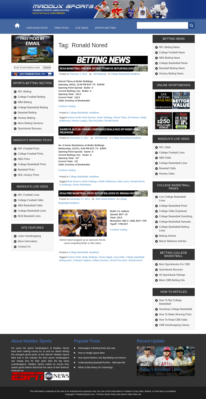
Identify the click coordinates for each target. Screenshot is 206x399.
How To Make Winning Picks (175, 314)
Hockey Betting (26, 118)
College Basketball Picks (32, 164)
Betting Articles (167, 235)
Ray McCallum (96, 120)
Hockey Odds (167, 173)
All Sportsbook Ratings (172, 274)
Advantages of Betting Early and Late (96, 348)
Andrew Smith (74, 117)
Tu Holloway (65, 184)
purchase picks (37, 27)
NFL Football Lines (28, 194)
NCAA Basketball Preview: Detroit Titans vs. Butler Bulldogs (97, 68)
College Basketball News (173, 63)
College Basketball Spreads (175, 221)
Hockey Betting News (171, 73)
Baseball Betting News (172, 68)
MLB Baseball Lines (29, 216)
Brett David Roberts (105, 199)
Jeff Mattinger (100, 74)
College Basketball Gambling (175, 216)
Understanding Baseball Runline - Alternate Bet (101, 362)
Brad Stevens (89, 117)
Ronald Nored (111, 120)
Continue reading (69, 106)
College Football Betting (31, 96)
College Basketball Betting (33, 107)
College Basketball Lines (32, 210)
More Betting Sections (30, 123)
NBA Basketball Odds (30, 205)
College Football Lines (172, 152)
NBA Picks (24, 159)
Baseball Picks (26, 169)
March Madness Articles (173, 241)
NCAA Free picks (118, 260)
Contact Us (24, 246)
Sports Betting (105, 27)
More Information (27, 241)
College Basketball (120, 74)
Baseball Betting (27, 112)
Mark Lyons (123, 181)
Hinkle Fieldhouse (107, 181)
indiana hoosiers (100, 260)
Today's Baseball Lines (160, 369)
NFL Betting (24, 91)
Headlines (135, 74)
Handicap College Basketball (175, 309)
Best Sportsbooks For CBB (174, 264)
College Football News (172, 52)
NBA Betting (25, 102)
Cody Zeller (119, 257)
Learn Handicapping (29, 236)
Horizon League (79, 120)
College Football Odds (30, 200)
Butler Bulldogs (104, 117)
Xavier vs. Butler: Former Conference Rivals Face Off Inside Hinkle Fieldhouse (100, 131)
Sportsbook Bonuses (30, 128)
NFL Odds (165, 147)
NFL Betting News (169, 47)
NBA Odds (165, 157)
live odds (81, 27)
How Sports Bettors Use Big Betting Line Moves (102, 357)
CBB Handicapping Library (174, 325)
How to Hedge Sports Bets (91, 353)
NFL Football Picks (28, 148)
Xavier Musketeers (82, 184)
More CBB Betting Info (172, 280)
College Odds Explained (173, 211)
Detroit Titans (120, 117)
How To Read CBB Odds (173, 319)
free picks (61, 27)
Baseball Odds (167, 168)
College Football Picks (30, 153)
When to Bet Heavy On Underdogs (95, 367)
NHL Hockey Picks (28, 175)
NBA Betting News (169, 57)
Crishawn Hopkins (82, 260)
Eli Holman (133, 117)
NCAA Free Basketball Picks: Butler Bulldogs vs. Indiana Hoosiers (100, 193)
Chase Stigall (105, 257)
